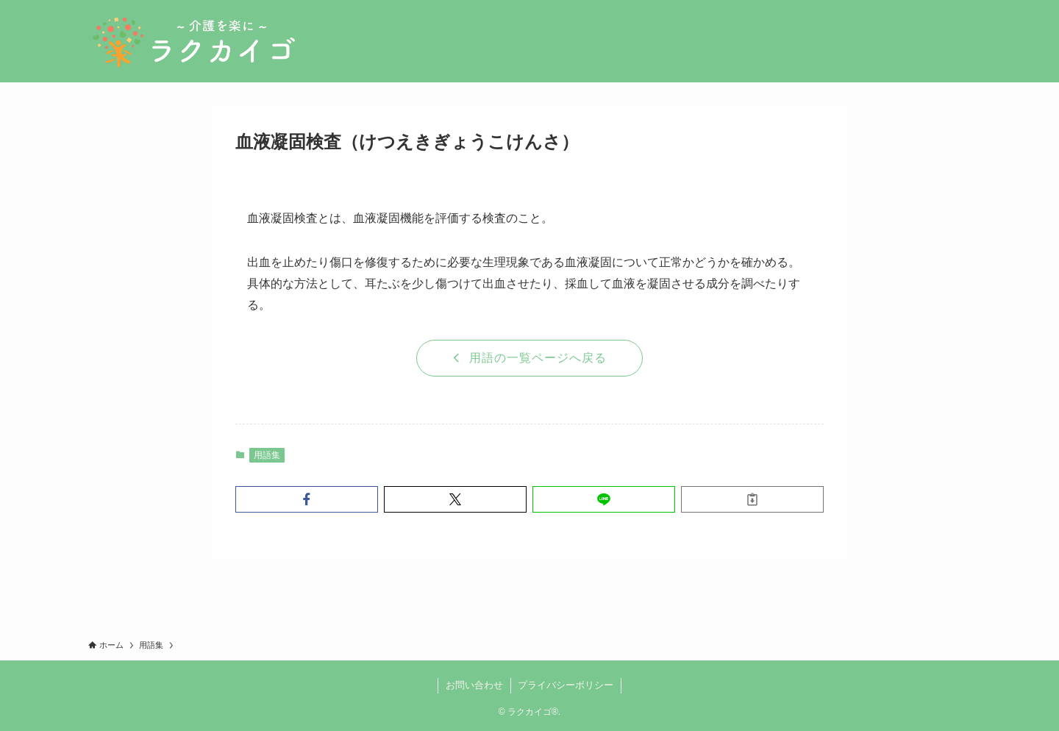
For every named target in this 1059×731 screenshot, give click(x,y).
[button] (306, 499)
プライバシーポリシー (565, 685)
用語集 (267, 455)
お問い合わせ (474, 685)
